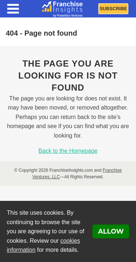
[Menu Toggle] (13, 8)
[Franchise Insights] (62, 8)
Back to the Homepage (68, 151)
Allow (111, 231)
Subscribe (113, 8)
